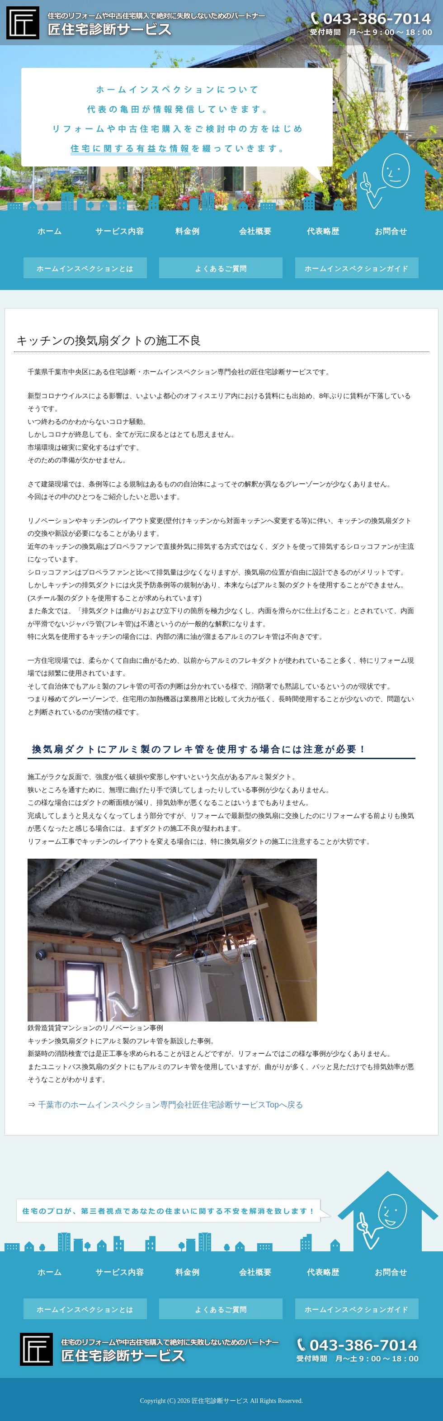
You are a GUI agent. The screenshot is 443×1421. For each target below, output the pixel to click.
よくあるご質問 (221, 268)
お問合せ (391, 231)
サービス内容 (119, 231)
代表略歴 (323, 231)
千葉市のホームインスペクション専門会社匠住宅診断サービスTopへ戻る (170, 1104)
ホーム (50, 231)
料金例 (187, 231)
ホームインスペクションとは (85, 268)
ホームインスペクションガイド (357, 268)
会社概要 (255, 231)
